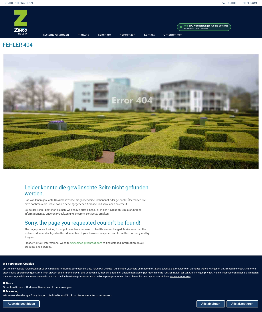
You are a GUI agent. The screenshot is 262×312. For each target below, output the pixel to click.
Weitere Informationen (180, 276)
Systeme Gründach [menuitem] (56, 34)
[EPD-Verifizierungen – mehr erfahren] (204, 27)
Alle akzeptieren (242, 303)
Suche (230, 3)
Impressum (249, 3)
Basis (9, 283)
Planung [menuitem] (83, 34)
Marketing (12, 291)
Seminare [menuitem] (104, 34)
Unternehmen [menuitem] (172, 34)
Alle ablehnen (210, 303)
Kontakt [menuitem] (149, 34)
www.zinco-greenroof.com (86, 243)
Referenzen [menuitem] (127, 34)
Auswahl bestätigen (21, 303)
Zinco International (19, 3)
